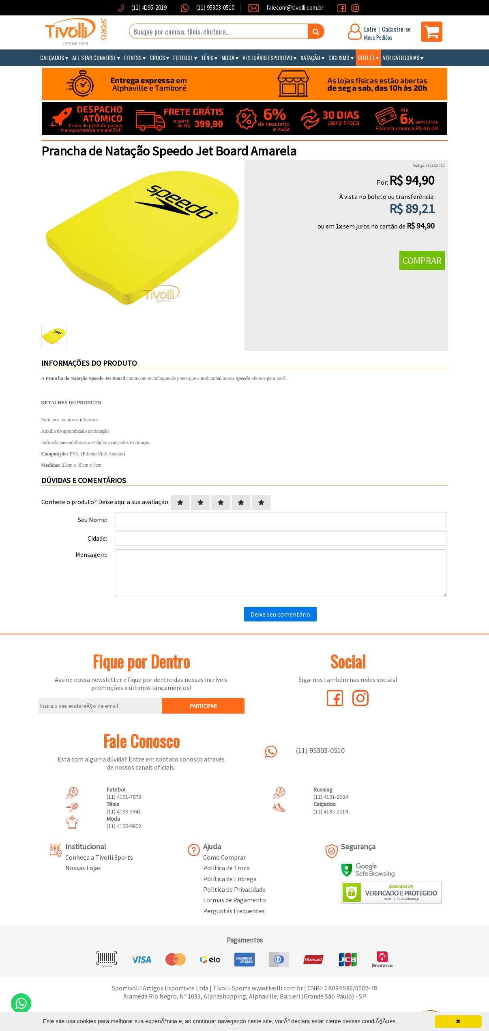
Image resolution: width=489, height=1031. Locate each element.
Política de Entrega (230, 879)
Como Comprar (224, 857)
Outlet (366, 57)
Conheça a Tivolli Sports (99, 857)
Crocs (157, 57)
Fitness (133, 57)
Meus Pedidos (378, 37)
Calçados (52, 57)
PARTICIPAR (203, 706)
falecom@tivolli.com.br (295, 7)
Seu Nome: (92, 520)
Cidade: (97, 538)
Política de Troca (226, 868)
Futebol (183, 57)
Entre (370, 28)
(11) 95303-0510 (214, 7)
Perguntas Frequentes (234, 911)
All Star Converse (94, 57)
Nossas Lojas (83, 868)
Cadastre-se (396, 28)
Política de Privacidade (234, 889)
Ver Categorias (401, 57)
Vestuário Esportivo (267, 57)
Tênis (207, 57)
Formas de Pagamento (234, 900)
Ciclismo (339, 57)
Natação (310, 57)
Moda (227, 57)
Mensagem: (91, 554)
